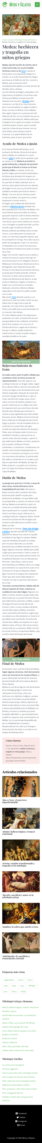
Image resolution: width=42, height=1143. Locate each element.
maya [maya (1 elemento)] (22, 986)
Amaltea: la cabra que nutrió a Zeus (20, 926)
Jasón (11, 158)
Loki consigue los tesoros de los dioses (18, 1077)
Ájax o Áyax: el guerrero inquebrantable (14, 801)
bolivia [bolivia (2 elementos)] (20, 980)
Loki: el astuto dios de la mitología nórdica (20, 1073)
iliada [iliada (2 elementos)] (14, 986)
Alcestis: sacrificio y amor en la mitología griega (17, 896)
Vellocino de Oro (17, 206)
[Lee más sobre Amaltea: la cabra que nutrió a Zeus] (21, 913)
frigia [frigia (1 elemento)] (6, 986)
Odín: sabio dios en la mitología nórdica (19, 1081)
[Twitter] (21, 1117)
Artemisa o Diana (9, 1038)
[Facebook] (21, 1113)
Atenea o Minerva (9, 1042)
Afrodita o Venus (9, 1011)
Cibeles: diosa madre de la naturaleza (18, 1050)
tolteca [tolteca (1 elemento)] (14, 991)
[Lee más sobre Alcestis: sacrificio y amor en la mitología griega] (21, 881)
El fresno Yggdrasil (10, 1069)
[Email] (21, 1125)
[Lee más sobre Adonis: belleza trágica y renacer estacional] (21, 818)
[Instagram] (21, 1121)
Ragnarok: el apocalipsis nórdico (16, 1085)
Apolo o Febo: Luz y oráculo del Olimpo (18, 1023)
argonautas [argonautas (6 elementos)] (9, 980)
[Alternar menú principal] (37, 4)
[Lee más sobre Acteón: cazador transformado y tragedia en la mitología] (21, 850)
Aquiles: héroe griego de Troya (15, 1027)
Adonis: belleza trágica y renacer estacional (18, 832)
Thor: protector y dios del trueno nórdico (19, 1089)
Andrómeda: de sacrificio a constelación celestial (16, 957)
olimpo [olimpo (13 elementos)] (31, 985)
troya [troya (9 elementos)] (23, 991)
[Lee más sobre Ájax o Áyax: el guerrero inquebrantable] (21, 786)
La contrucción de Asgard (13, 1065)
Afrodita (25, 101)
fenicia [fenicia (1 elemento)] (29, 980)
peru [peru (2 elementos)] (6, 991)
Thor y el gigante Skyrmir (12, 1093)
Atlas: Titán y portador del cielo (15, 1046)
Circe (23, 71)
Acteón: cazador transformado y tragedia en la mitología (18, 864)
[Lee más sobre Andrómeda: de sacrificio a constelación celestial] (21, 942)
